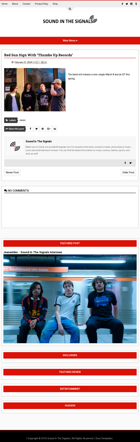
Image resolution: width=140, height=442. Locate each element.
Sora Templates (104, 438)
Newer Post (12, 172)
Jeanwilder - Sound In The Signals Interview (32, 252)
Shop (55, 4)
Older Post (128, 172)
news (22, 120)
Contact (26, 4)
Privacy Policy (41, 4)
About (15, 4)
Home (5, 4)
